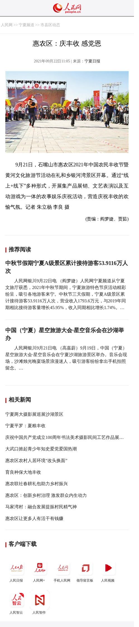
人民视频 (108, 570)
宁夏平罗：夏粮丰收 (25, 425)
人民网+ (39, 570)
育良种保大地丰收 (23, 472)
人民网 (7, 25)
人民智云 (17, 602)
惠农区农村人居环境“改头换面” (36, 460)
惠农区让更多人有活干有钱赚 (34, 518)
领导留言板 (85, 570)
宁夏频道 (26, 25)
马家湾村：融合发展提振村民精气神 (41, 506)
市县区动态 (50, 25)
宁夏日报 (92, 61)
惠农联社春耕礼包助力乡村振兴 (36, 483)
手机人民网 (62, 570)
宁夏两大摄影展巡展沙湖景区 (34, 414)
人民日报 (17, 570)
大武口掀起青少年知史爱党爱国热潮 (41, 448)
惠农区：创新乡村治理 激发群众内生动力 (46, 495)
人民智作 (39, 602)
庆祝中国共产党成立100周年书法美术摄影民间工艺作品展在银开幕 (71, 437)
